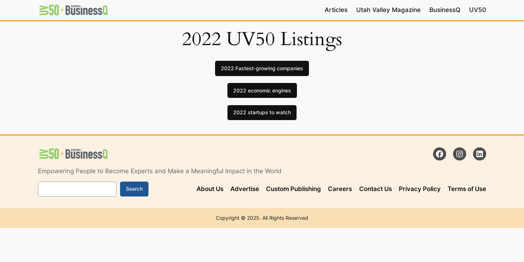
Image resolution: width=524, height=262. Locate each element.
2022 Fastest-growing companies (262, 68)
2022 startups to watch (262, 112)
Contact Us (375, 188)
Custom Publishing (293, 188)
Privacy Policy (420, 188)
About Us (209, 188)
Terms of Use (467, 188)
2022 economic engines (262, 90)
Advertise (244, 188)
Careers (340, 188)
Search (134, 189)
